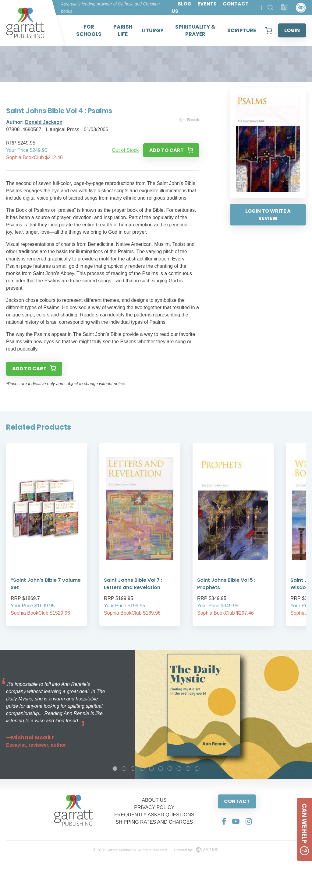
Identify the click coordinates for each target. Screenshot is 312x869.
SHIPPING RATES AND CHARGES (154, 822)
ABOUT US (154, 800)
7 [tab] (170, 769)
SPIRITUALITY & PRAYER (195, 30)
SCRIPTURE (241, 30)
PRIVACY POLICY (154, 807)
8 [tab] (179, 769)
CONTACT (237, 801)
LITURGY (153, 30)
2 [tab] (124, 769)
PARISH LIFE (123, 30)
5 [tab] (151, 769)
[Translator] (284, 8)
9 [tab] (188, 769)
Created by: (196, 850)
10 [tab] (197, 769)
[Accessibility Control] (301, 8)
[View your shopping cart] (268, 30)
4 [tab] (142, 769)
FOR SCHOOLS (88, 30)
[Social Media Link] (224, 821)
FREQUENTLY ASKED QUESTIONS (154, 814)
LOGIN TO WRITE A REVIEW (268, 215)
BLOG (184, 3)
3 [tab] (133, 769)
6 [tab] (161, 769)
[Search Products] (270, 7)
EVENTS (207, 3)
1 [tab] (115, 769)
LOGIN (292, 30)
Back (189, 119)
